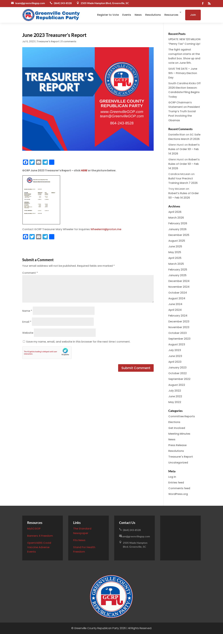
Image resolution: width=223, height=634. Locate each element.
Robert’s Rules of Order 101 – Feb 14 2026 (184, 149)
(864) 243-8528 (63, 3)
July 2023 (174, 350)
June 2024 (175, 304)
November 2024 (178, 287)
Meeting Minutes (179, 434)
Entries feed (176, 482)
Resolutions (153, 15)
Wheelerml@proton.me (105, 229)
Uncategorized (178, 462)
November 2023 (178, 327)
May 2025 (174, 252)
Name (27, 311)
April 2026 (174, 212)
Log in (172, 477)
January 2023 (177, 367)
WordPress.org (178, 494)
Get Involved (176, 428)
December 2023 (178, 321)
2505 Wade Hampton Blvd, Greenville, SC (105, 3)
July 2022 (174, 391)
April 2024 (175, 310)
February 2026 (177, 223)
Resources (171, 15)
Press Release (177, 445)
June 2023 (175, 356)
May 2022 (174, 402)
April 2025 (174, 258)
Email (26, 322)
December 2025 (178, 235)
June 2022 (175, 396)
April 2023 (174, 362)
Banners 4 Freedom (40, 536)
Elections (174, 422)
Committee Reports (181, 416)
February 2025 (177, 269)
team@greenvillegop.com (30, 3)
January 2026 (177, 229)
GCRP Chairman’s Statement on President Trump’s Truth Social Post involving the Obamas (184, 111)
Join (193, 15)
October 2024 (177, 293)
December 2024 (178, 281)
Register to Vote (108, 15)
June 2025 (175, 246)
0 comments (68, 41)
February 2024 (177, 315)
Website (27, 333)
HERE (84, 170)
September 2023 (179, 339)
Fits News (79, 540)
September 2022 (179, 379)
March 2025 (176, 264)
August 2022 (176, 385)
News (138, 15)
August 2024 (176, 298)
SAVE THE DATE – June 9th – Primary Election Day (182, 73)
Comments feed (179, 488)
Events (126, 15)
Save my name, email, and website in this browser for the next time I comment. (78, 342)
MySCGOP (33, 528)
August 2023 (176, 344)
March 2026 (176, 218)
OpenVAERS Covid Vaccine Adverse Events (39, 547)
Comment (30, 273)
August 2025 (176, 241)
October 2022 (177, 373)
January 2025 (177, 275)
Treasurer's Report (48, 41)
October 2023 (177, 333)
